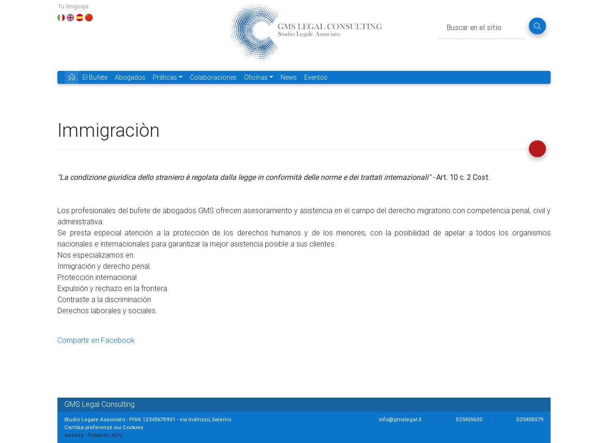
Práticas (165, 77)
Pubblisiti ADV (105, 434)
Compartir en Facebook (96, 340)
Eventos (315, 77)
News (289, 77)
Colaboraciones (213, 77)
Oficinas (256, 77)
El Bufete (94, 77)
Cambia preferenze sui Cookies (103, 427)
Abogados (130, 77)
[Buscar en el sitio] (481, 26)
